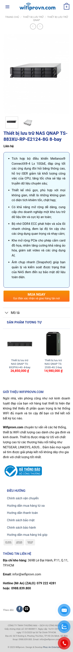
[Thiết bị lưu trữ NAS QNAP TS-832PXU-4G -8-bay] (20, 344)
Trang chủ (12, 17)
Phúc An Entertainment (54, 647)
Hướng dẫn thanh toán (22, 513)
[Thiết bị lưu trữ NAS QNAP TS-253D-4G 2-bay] (53, 344)
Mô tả (11, 313)
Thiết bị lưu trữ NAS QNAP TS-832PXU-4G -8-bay (19, 364)
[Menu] (7, 6)
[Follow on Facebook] (19, 609)
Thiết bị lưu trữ (33, 17)
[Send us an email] (26, 609)
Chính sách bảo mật (21, 520)
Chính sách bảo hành (21, 527)
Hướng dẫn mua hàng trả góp (27, 535)
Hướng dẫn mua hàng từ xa (26, 505)
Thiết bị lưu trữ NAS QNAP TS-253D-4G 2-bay (53, 364)
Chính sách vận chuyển (23, 498)
